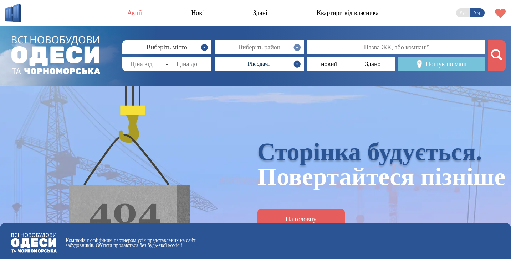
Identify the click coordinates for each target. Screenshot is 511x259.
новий (329, 64)
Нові (197, 13)
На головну (301, 219)
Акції (134, 13)
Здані (260, 13)
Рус (463, 12)
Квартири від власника (348, 13)
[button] (259, 64)
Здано (372, 64)
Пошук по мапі (442, 64)
